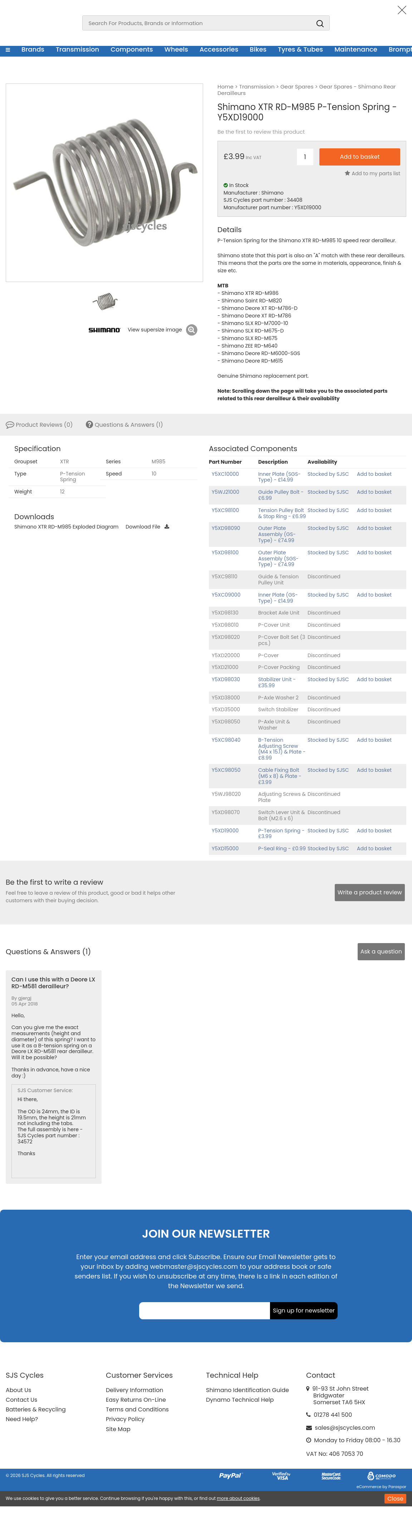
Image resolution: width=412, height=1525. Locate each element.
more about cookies (238, 1498)
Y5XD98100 (225, 552)
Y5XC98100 (225, 510)
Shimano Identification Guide (247, 1390)
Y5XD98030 (226, 679)
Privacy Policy (125, 1419)
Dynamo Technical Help (240, 1400)
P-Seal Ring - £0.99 (282, 848)
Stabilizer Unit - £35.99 (277, 682)
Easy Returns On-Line (136, 1400)
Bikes (258, 49)
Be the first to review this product (261, 132)
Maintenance (355, 49)
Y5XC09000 (226, 594)
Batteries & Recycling (36, 1409)
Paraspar (397, 1487)
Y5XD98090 (226, 528)
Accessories (219, 49)
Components (132, 49)
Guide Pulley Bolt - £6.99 (281, 495)
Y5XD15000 (225, 848)
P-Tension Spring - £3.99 (281, 833)
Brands (32, 49)
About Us (18, 1390)
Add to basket (374, 474)
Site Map (118, 1429)
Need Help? (22, 1419)
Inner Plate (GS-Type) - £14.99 (278, 597)
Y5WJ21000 (225, 492)
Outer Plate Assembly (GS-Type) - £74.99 (277, 534)
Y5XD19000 (225, 830)
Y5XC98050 (226, 770)
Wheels (176, 49)
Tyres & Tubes (300, 49)
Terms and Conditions (137, 1409)
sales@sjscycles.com (345, 1428)
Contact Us (21, 1400)
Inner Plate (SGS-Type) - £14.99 (279, 477)
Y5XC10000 (225, 474)
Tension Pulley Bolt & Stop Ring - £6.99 (282, 513)
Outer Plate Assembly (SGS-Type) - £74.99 (278, 558)
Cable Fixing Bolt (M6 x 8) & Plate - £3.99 (279, 776)
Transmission (77, 49)
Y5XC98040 (226, 740)
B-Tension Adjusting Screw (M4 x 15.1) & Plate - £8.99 (282, 748)
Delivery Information (134, 1390)
